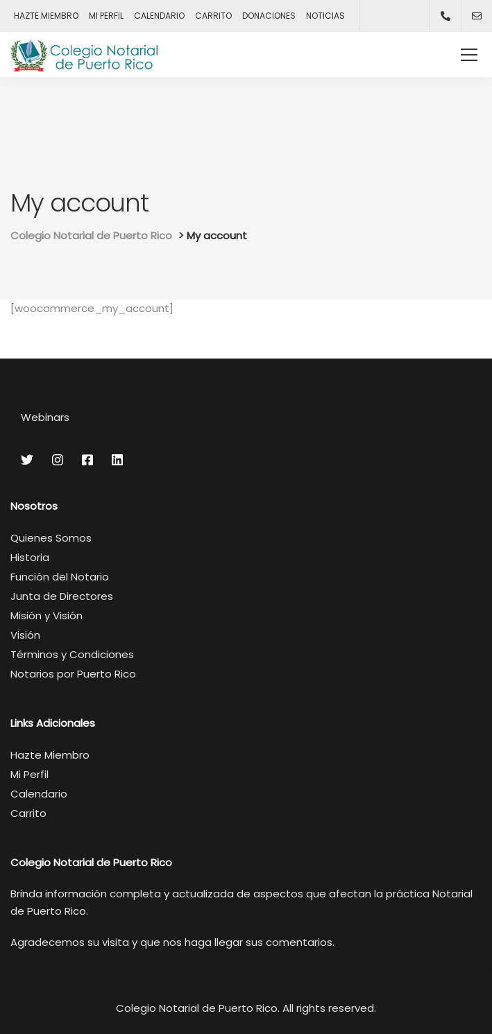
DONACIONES (269, 15)
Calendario (38, 793)
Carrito (28, 813)
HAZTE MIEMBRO (46, 15)
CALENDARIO (159, 15)
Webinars (45, 417)
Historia (29, 557)
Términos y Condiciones (72, 654)
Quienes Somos (51, 538)
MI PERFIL (106, 15)
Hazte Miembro (50, 755)
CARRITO (213, 15)
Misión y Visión (46, 615)
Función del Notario (59, 576)
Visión (25, 635)
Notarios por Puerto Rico (73, 673)
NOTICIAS (325, 15)
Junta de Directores (61, 596)
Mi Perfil (29, 774)
